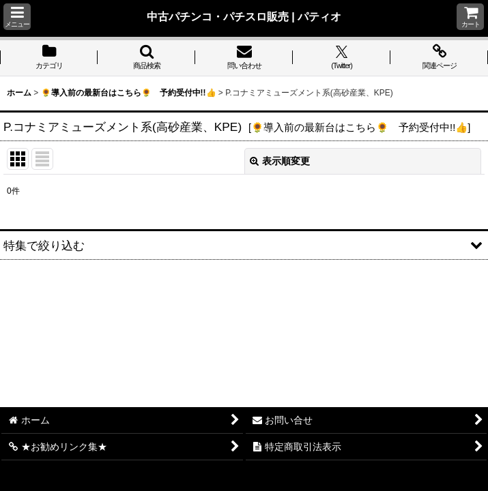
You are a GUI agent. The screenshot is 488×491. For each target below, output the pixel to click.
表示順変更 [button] (280, 160)
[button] (17, 16)
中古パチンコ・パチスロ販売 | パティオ (244, 16)
